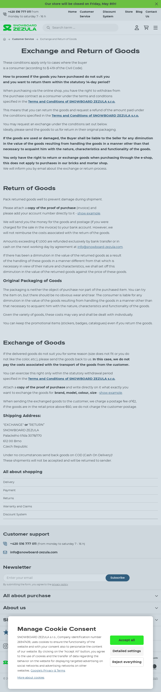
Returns (8, 498)
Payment (9, 490)
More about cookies (30, 677)
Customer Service (23, 39)
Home (72, 12)
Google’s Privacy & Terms (48, 670)
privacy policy (60, 584)
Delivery (8, 482)
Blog (139, 12)
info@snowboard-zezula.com (100, 247)
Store (129, 12)
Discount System (15, 514)
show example (88, 213)
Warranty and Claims (17, 506)
